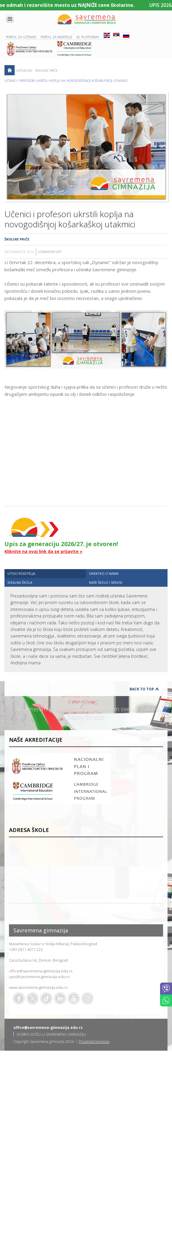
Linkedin (60, 998)
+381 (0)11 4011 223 (26, 949)
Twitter (32, 998)
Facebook (18, 998)
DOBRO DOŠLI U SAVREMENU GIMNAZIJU (51, 1034)
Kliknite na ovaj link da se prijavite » (43, 551)
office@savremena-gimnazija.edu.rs (40, 971)
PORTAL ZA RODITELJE (56, 37)
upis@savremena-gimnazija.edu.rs (39, 976)
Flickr (87, 998)
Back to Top (142, 689)
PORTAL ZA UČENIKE (21, 37)
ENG (106, 35)
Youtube (73, 998)
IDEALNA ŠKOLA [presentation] (19, 582)
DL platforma (87, 37)
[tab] (45, 573)
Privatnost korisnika (94, 1041)
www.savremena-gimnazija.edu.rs (38, 987)
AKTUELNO (24, 70)
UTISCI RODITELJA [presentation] (21, 573)
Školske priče (46, 70)
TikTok (46, 998)
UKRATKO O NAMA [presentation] (104, 573)
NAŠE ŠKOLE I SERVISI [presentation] (105, 582)
